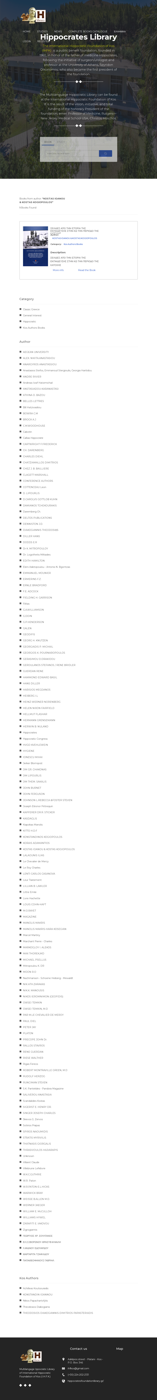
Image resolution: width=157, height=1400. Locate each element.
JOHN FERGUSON (34, 793)
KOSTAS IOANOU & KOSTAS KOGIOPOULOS (74, 238)
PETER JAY (29, 1027)
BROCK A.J (29, 419)
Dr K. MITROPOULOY (35, 548)
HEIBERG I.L (30, 695)
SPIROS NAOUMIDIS (35, 1131)
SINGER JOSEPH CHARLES (39, 1113)
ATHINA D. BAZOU (34, 395)
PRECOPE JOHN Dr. (35, 1039)
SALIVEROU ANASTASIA (37, 1094)
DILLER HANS (31, 536)
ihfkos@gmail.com (78, 1368)
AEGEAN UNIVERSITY (36, 352)
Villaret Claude (31, 1162)
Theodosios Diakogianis (36, 1306)
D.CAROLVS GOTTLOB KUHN (40, 499)
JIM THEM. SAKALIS (35, 781)
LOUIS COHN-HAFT (34, 904)
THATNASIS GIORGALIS (37, 1143)
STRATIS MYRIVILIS (34, 1137)
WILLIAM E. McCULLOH (37, 1211)
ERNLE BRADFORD (35, 585)
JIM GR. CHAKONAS (35, 769)
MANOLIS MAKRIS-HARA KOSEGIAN (44, 929)
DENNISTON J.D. (33, 523)
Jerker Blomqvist (32, 763)
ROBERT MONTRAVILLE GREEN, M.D (45, 1070)
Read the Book (87, 270)
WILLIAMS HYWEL (34, 1217)
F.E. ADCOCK (30, 591)
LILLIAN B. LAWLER (35, 886)
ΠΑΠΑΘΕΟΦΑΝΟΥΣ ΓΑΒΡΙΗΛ (38, 1260)
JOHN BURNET (32, 787)
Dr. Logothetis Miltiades (36, 554)
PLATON (28, 1033)
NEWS (58, 31)
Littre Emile (29, 892)
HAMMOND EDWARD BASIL (40, 677)
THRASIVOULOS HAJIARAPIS (40, 1150)
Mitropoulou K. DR (33, 965)
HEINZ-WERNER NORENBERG (41, 701)
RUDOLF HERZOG (34, 1076)
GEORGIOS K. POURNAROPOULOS (44, 652)
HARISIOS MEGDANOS (36, 689)
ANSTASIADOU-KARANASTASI (41, 388)
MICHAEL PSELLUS (34, 959)
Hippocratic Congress (35, 738)
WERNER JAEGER (34, 1205)
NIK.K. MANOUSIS (33, 990)
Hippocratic (29, 321)
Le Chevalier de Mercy (36, 861)
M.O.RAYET (29, 910)
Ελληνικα (120, 31)
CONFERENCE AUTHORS (38, 480)
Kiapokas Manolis (33, 824)
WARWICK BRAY (33, 1193)
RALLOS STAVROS (34, 1045)
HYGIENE (28, 750)
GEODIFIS (29, 634)
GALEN (27, 628)
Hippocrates (30, 732)
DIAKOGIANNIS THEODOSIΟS (41, 530)
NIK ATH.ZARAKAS (34, 984)
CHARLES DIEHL (33, 456)
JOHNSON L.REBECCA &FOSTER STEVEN (47, 800)
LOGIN (27, 41)
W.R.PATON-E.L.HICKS (36, 1186)
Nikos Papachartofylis (35, 1300)
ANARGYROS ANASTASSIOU (40, 364)
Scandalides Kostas (34, 1100)
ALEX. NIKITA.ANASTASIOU (39, 358)
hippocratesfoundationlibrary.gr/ (86, 1380)
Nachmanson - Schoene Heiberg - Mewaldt (48, 978)
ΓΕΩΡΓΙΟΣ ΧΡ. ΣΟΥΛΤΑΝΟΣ (38, 1235)
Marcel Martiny (31, 935)
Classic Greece (31, 309)
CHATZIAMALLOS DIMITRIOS (40, 462)
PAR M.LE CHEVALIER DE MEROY (43, 1014)
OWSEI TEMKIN (32, 1002)
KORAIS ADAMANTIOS (36, 843)
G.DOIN (27, 616)
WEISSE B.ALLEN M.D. (36, 1199)
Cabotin (27, 431)
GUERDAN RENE (33, 671)
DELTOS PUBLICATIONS (37, 517)
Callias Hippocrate (33, 437)
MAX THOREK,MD (33, 953)
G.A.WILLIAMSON (33, 609)
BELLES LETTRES (33, 401)
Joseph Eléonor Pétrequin (38, 806)
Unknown (28, 1156)
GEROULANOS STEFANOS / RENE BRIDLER (49, 665)
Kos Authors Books (73, 244)
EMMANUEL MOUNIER (37, 573)
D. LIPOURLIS (31, 493)
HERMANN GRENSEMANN (39, 720)
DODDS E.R (30, 542)
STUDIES (42, 31)
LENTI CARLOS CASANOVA (39, 873)
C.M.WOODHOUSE (34, 425)
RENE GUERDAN (33, 1051)
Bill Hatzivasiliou (32, 407)
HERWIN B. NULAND (35, 726)
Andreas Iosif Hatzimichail (38, 382)
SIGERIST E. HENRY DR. (37, 1107)
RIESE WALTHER (33, 1057)
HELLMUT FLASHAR (35, 714)
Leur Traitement (32, 880)
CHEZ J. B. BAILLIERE (36, 468)
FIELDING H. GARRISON (37, 597)
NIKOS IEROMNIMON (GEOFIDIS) (43, 996)
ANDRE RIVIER (32, 376)
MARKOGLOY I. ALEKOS (37, 947)
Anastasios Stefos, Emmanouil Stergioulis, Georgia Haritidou (57, 370)
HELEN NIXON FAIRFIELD (38, 708)
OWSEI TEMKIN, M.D (35, 1008)
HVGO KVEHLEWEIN (35, 744)
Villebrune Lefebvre (34, 1168)
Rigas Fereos (30, 1064)
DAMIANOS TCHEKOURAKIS (40, 505)
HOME (27, 31)
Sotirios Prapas (31, 1125)
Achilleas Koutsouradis (35, 1288)
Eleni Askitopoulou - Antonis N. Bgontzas (46, 566)
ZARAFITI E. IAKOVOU (36, 1223)
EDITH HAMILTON (34, 560)
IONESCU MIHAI (33, 757)
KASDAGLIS (30, 818)
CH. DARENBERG (33, 450)
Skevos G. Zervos (33, 1119)
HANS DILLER (31, 683)
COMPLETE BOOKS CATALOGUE (88, 31)
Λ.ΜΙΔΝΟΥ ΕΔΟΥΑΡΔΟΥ (35, 1248)
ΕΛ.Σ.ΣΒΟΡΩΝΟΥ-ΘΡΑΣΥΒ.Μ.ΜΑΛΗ (42, 1242)
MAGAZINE (29, 916)
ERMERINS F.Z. (32, 579)
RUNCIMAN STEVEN (35, 1082)
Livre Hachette (31, 898)
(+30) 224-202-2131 (78, 1374)
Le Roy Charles (31, 867)
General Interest (32, 315)
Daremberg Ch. (32, 511)
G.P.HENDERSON (33, 622)
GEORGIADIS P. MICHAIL (38, 646)
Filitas (26, 603)
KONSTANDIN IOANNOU (37, 1294)
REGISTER (43, 41)
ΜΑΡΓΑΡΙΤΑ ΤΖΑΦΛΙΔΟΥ (36, 1254)
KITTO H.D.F (30, 830)
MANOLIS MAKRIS (34, 922)
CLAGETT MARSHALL (35, 474)
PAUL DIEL (29, 1021)
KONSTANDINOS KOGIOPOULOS (42, 837)
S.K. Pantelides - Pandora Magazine (43, 1088)
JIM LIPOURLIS (32, 775)
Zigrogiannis (30, 1229)
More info (58, 270)
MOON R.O (29, 971)
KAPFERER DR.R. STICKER (39, 812)
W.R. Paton (29, 1180)
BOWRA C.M (30, 413)
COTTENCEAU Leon (34, 487)
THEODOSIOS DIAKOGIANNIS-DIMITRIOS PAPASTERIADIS (58, 1313)
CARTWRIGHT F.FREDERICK (40, 444)
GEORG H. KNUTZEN (35, 640)
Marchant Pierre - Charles (37, 941)
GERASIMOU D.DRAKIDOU (39, 659)
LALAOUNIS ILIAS (33, 855)
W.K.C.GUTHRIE (32, 1174)
